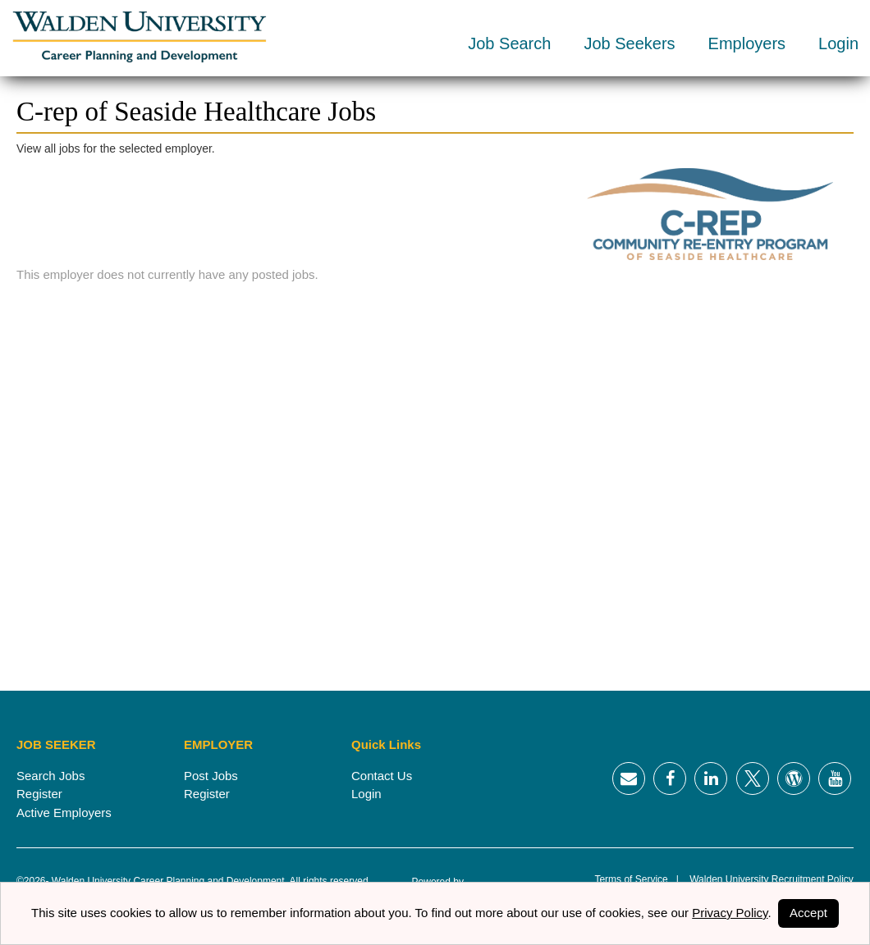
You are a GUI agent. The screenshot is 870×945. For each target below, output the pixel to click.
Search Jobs (50, 776)
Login (838, 43)
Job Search (509, 43)
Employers (746, 43)
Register (39, 794)
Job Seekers (629, 43)
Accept (808, 913)
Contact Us (381, 776)
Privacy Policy (729, 913)
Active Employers (64, 812)
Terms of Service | (636, 879)
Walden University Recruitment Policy (766, 879)
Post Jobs (211, 776)
